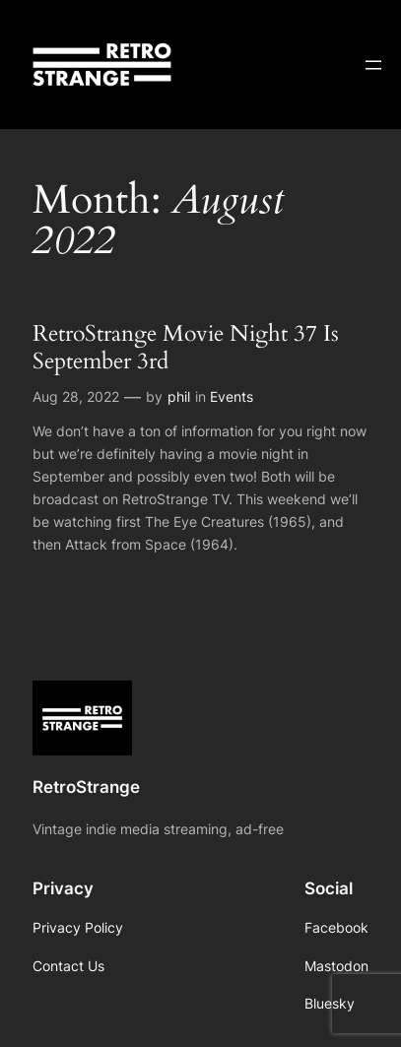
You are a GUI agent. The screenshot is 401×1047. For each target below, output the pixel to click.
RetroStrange (86, 787)
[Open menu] (373, 65)
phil (178, 396)
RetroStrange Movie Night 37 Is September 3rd (186, 347)
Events (231, 396)
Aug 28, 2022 (76, 396)
